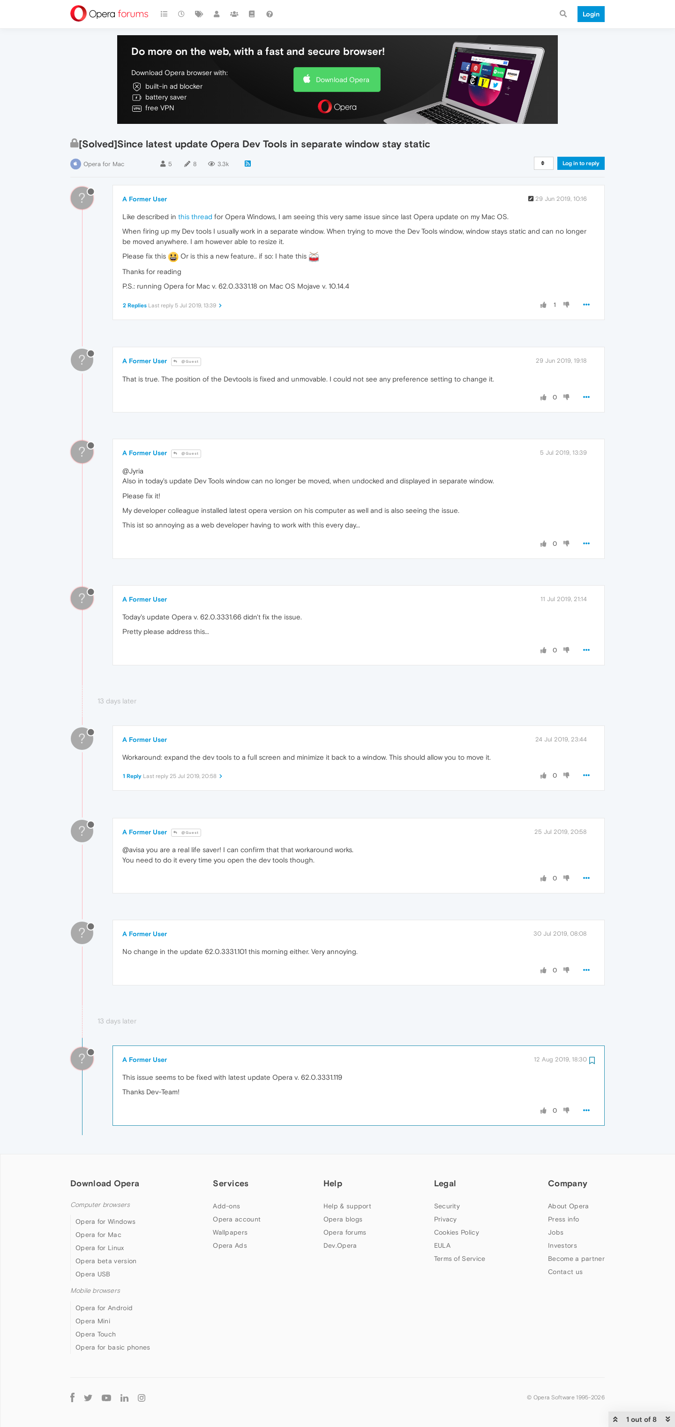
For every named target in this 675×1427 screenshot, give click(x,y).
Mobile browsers (95, 1291)
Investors (562, 1245)
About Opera (568, 1206)
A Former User (144, 199)
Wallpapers (230, 1232)
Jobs (555, 1232)
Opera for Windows (105, 1221)
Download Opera (342, 80)
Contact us (565, 1271)
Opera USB (93, 1274)
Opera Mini (92, 1321)
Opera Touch (95, 1334)
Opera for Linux (99, 1247)
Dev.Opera (340, 1245)
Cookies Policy (456, 1232)
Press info (563, 1219)
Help (332, 1183)
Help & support (347, 1206)
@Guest (186, 361)
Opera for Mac (103, 164)
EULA (442, 1245)
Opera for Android (104, 1308)
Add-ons (226, 1206)
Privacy (445, 1219)
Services (230, 1183)
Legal (445, 1183)
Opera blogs (342, 1219)
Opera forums (345, 1232)
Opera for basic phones (112, 1347)
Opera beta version (105, 1261)
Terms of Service (460, 1258)
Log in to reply (581, 163)
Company (567, 1183)
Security (447, 1206)
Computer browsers (100, 1205)
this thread (195, 217)
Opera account (237, 1219)
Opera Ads (230, 1245)
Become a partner (576, 1258)
